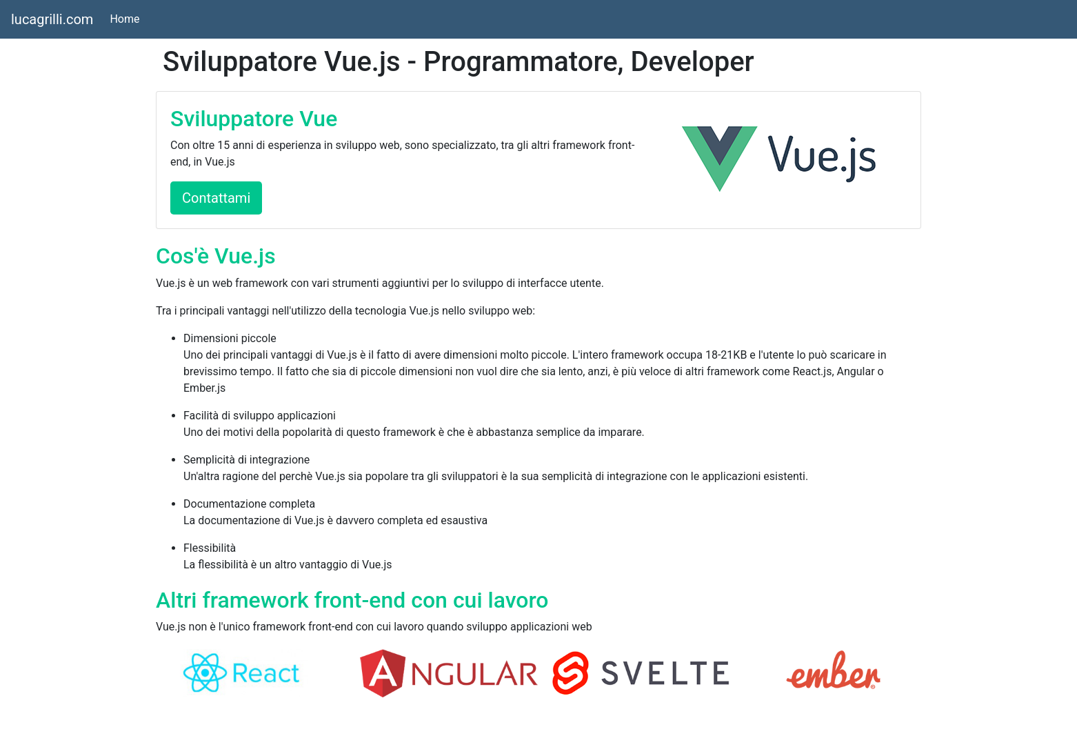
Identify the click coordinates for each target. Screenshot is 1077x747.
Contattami (216, 198)
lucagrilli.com (52, 19)
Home (127, 18)
